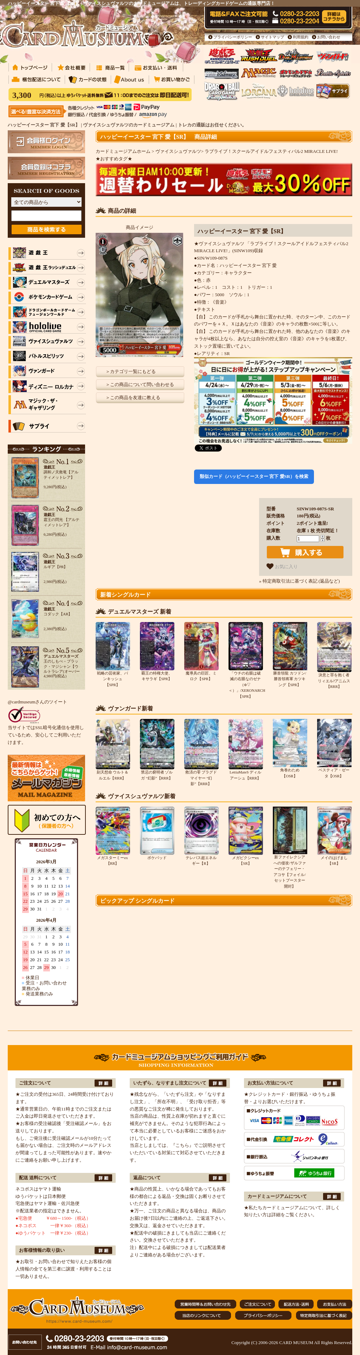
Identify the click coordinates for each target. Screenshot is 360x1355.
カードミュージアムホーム (123, 151)
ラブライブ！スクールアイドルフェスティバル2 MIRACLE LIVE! (271, 151)
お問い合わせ (328, 37)
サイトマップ (272, 37)
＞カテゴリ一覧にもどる (130, 371)
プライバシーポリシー (232, 37)
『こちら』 (182, 1145)
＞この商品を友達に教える (132, 397)
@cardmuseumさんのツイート (37, 701)
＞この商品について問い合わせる (139, 384)
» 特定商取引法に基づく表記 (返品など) (299, 581)
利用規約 (300, 37)
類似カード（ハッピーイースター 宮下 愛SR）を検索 (254, 476)
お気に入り (282, 566)
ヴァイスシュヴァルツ (178, 151)
